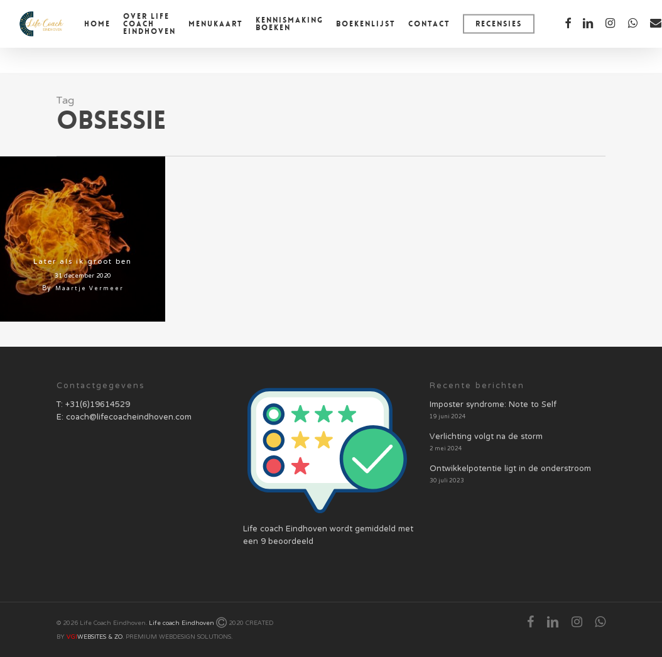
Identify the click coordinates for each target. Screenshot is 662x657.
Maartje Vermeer (89, 288)
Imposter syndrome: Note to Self (493, 405)
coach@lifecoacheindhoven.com (129, 417)
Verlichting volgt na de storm (486, 437)
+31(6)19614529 (97, 405)
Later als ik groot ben (82, 262)
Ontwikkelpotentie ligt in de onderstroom (510, 469)
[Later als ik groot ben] (82, 239)
